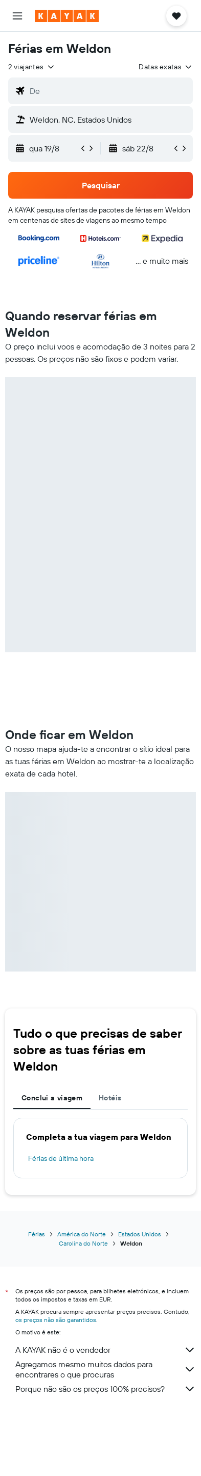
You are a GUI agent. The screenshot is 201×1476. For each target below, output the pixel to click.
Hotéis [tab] (110, 1097)
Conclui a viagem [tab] (51, 1097)
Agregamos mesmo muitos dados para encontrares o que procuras (105, 1369)
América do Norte (81, 1234)
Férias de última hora (61, 1158)
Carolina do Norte (83, 1243)
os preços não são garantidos (55, 1320)
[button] (17, 16)
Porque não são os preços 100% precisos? (105, 1389)
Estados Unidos (139, 1234)
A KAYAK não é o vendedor (105, 1350)
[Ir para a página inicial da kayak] (67, 16)
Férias (36, 1234)
